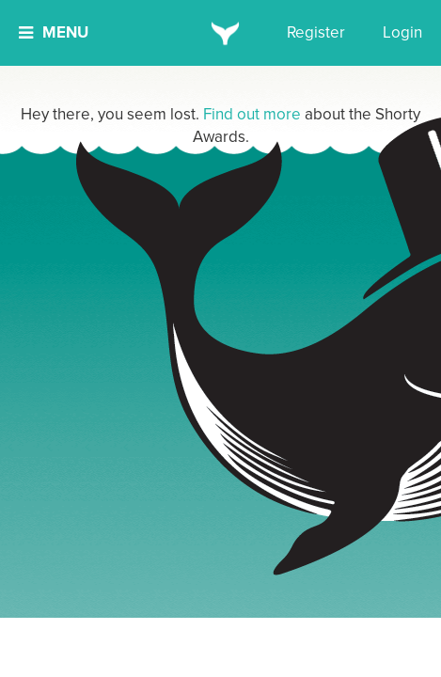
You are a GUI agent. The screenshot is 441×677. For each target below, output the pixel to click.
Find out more (252, 114)
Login (402, 32)
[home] (220, 33)
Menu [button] (53, 32)
